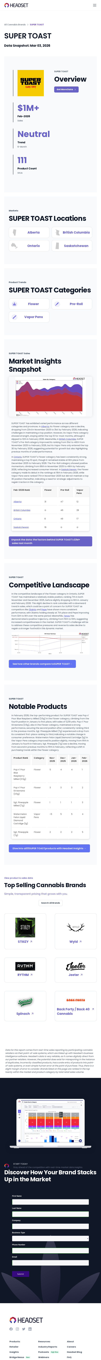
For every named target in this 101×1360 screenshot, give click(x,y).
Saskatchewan (69, 469)
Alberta (45, 426)
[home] (16, 5)
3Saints (32, 609)
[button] (94, 5)
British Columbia (67, 439)
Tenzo (67, 615)
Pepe (44, 609)
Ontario (18, 456)
